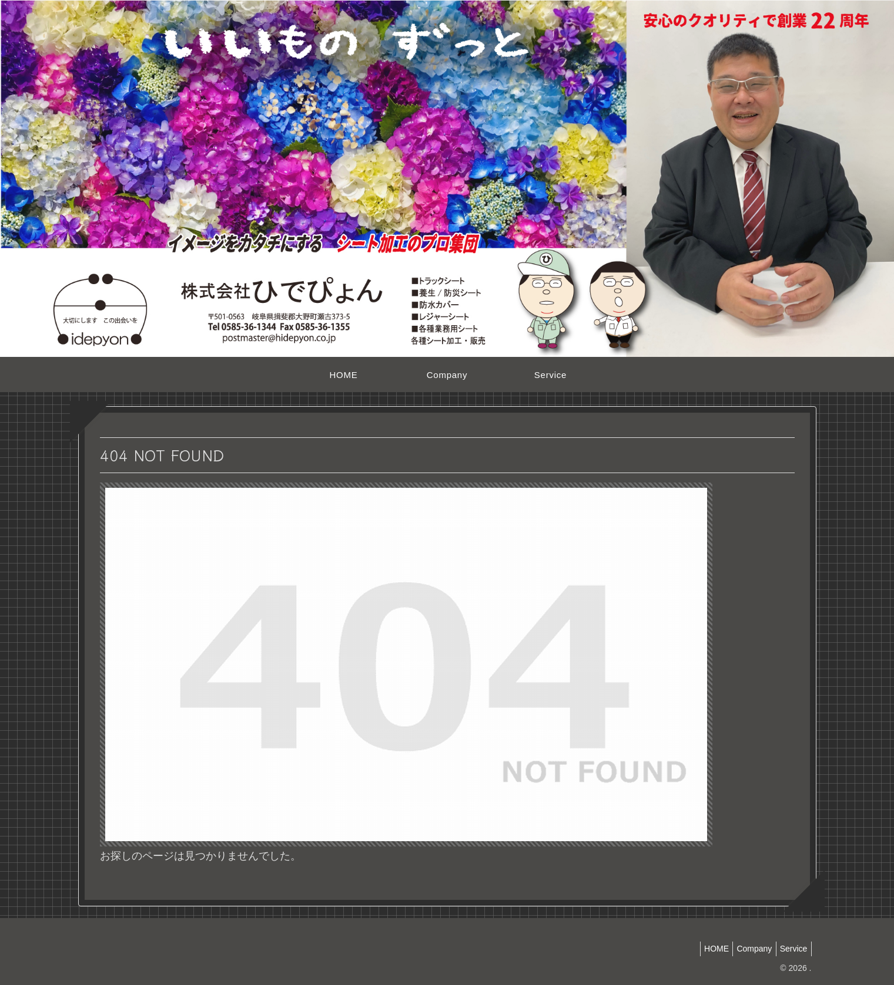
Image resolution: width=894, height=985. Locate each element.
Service (791, 948)
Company (747, 948)
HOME (705, 948)
